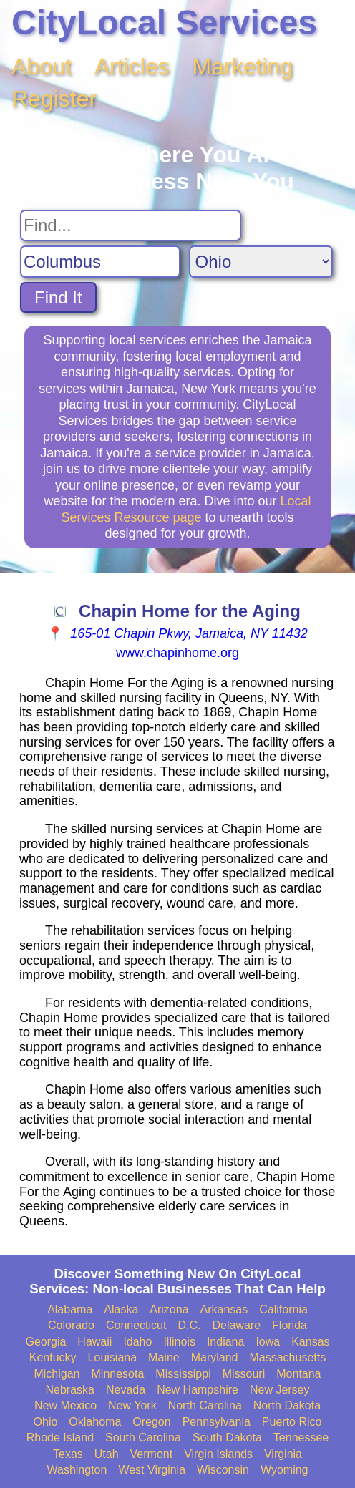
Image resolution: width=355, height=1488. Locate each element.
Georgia (45, 1342)
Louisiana (112, 1357)
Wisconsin (223, 1470)
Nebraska (69, 1390)
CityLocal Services (164, 23)
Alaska (121, 1309)
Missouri (244, 1374)
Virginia (283, 1454)
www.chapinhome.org (177, 653)
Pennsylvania (217, 1422)
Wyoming (284, 1470)
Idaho (137, 1342)
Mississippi (182, 1374)
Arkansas (224, 1309)
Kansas (310, 1342)
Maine (164, 1357)
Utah (106, 1454)
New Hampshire (197, 1390)
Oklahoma (95, 1422)
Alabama (69, 1309)
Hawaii (94, 1342)
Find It (58, 297)
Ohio (46, 1422)
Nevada (125, 1390)
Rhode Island (60, 1437)
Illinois (179, 1342)
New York (132, 1405)
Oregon (151, 1422)
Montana (298, 1374)
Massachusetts (287, 1357)
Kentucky (53, 1357)
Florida (289, 1325)
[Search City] (100, 261)
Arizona (169, 1309)
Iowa (268, 1342)
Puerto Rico (292, 1422)
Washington (77, 1470)
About (41, 66)
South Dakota (227, 1437)
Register (54, 99)
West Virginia (151, 1470)
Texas (68, 1454)
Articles (132, 66)
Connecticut (136, 1325)
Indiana (226, 1342)
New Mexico (65, 1405)
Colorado (71, 1325)
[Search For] (130, 225)
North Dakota (287, 1405)
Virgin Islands (218, 1454)
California (283, 1309)
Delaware (236, 1325)
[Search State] (261, 261)
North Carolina (205, 1405)
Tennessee (301, 1437)
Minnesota (118, 1374)
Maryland (214, 1357)
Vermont (151, 1454)
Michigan (56, 1374)
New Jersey (280, 1390)
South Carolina (143, 1437)
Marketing (243, 66)
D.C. (189, 1325)
